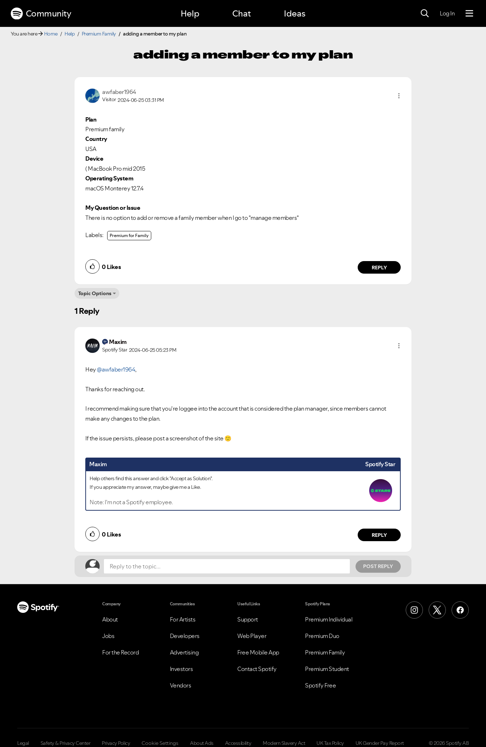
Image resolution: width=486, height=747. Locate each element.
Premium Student (327, 669)
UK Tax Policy (330, 743)
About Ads (202, 743)
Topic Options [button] (94, 293)
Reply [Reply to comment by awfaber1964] (379, 267)
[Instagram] (414, 610)
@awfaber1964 (116, 369)
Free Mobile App (258, 652)
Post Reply (378, 566)
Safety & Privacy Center (65, 743)
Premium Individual (328, 619)
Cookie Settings (160, 743)
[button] (399, 95)
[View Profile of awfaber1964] (119, 92)
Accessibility (238, 743)
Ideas (294, 13)
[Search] (425, 13)
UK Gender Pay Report (380, 743)
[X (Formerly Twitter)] (437, 610)
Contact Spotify (257, 669)
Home (51, 33)
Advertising (184, 652)
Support (247, 619)
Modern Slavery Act (284, 743)
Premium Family (99, 33)
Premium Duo (322, 636)
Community (41, 14)
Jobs (108, 636)
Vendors (180, 685)
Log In (447, 13)
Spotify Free (320, 685)
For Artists (183, 619)
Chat (241, 13)
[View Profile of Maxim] (118, 342)
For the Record (120, 652)
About (110, 619)
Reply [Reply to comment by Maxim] (379, 535)
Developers (185, 636)
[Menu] (469, 14)
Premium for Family (129, 235)
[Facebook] (460, 610)
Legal (23, 743)
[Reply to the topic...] (227, 566)
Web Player (251, 636)
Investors (181, 669)
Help (190, 13)
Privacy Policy (116, 743)
